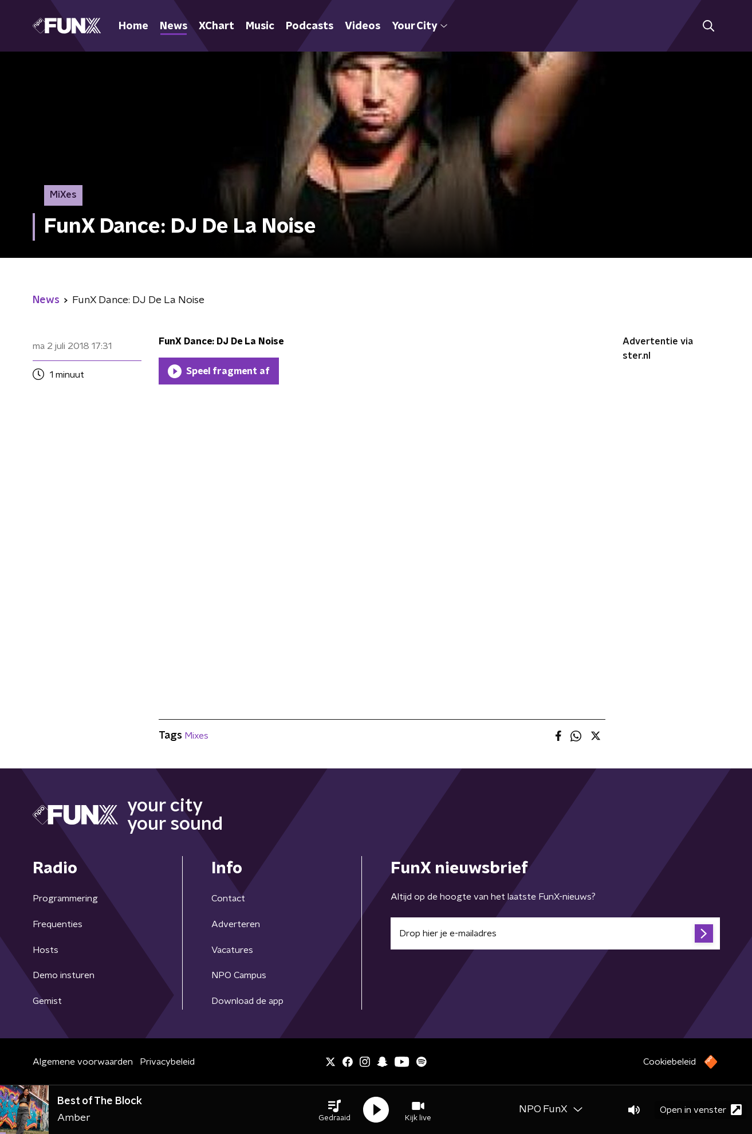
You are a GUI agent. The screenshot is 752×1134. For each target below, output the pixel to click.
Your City (419, 26)
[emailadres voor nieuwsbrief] (555, 933)
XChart (216, 26)
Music (260, 26)
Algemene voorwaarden (83, 1061)
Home (133, 26)
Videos (362, 26)
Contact (228, 898)
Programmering (65, 898)
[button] (334, 1110)
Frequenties (57, 924)
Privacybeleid (167, 1061)
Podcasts (309, 26)
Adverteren (235, 924)
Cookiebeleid (669, 1061)
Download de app (247, 1001)
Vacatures (232, 950)
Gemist (47, 1001)
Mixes (196, 735)
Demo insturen (64, 975)
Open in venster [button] (701, 1109)
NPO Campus (238, 975)
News (173, 26)
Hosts (45, 950)
